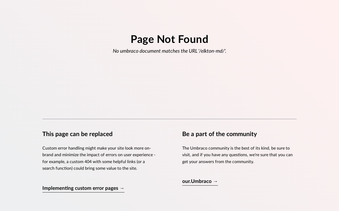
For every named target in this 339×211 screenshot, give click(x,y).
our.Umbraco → (200, 181)
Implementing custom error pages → (83, 188)
